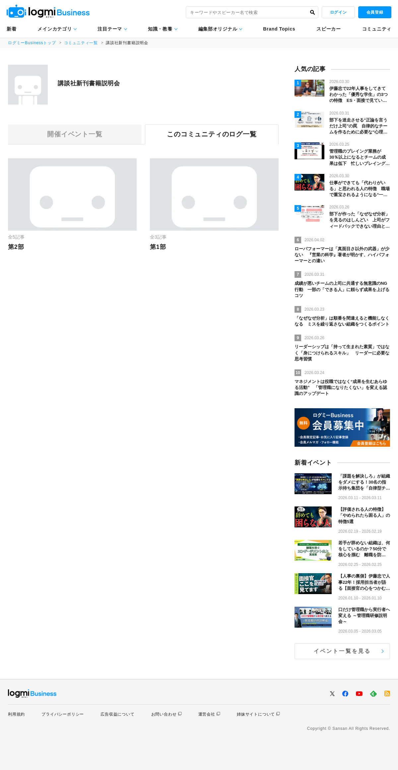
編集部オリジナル (217, 29)
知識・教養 (160, 29)
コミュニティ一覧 (81, 43)
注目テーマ (110, 29)
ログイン (338, 12)
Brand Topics (279, 29)
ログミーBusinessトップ (32, 43)
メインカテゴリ (54, 29)
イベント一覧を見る (342, 651)
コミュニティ (376, 29)
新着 (11, 29)
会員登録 (374, 12)
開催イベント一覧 (74, 134)
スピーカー (328, 29)
